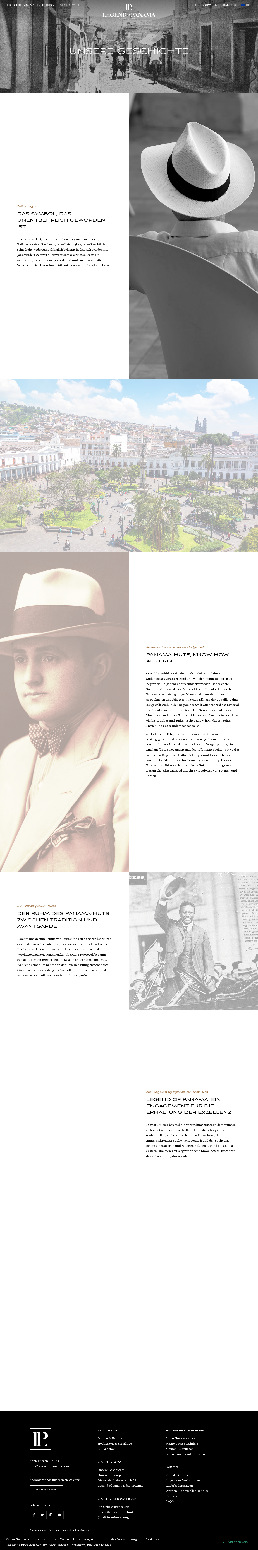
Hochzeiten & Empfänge (115, 1443)
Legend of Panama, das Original (30, 5)
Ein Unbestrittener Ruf (113, 1506)
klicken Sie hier (99, 1545)
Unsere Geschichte (111, 1470)
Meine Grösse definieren (183, 1443)
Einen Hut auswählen (181, 1438)
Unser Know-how (205, 5)
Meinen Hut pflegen (180, 1448)
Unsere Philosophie (111, 1475)
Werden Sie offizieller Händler (187, 1491)
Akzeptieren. (235, 1542)
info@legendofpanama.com (49, 1466)
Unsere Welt (69, 5)
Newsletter (46, 1489)
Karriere (172, 1496)
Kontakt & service (178, 1475)
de (247, 5)
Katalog (229, 5)
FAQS (170, 1501)
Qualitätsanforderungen (115, 1517)
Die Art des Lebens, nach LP (117, 1480)
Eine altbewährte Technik (116, 1512)
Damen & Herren (110, 1438)
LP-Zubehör (106, 1448)
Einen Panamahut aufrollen (185, 1454)
